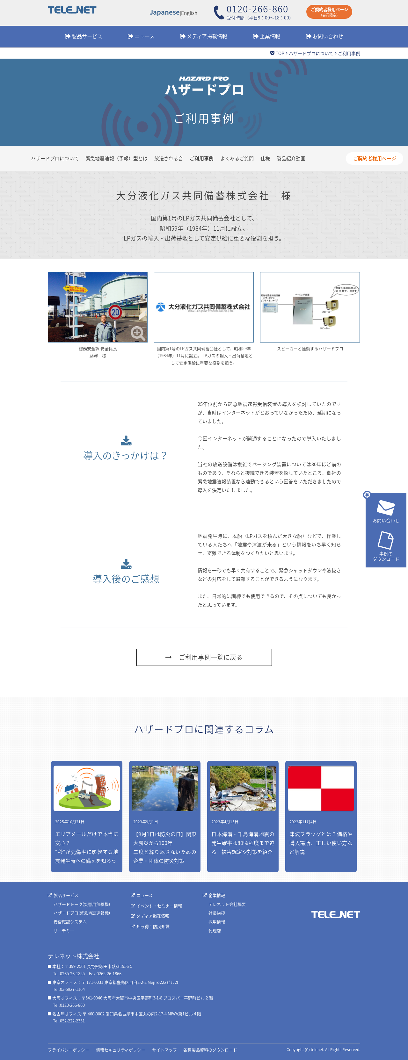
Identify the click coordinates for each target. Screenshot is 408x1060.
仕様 (265, 158)
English (189, 13)
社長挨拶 (216, 913)
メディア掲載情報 (207, 36)
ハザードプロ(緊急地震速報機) (82, 913)
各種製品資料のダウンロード (210, 1050)
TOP (280, 53)
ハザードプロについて (311, 53)
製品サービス (87, 36)
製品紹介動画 (291, 158)
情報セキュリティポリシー (120, 1050)
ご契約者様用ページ (374, 158)
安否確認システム (70, 922)
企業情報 (270, 36)
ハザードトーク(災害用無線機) (82, 904)
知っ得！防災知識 (153, 926)
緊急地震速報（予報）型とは (116, 158)
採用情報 (216, 922)
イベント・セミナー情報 (159, 906)
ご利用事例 (202, 158)
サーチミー (64, 930)
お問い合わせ (328, 36)
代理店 (214, 930)
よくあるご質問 (237, 158)
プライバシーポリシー (68, 1050)
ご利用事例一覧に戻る (204, 657)
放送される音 (168, 158)
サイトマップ (164, 1050)
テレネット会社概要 (227, 904)
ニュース (145, 36)
